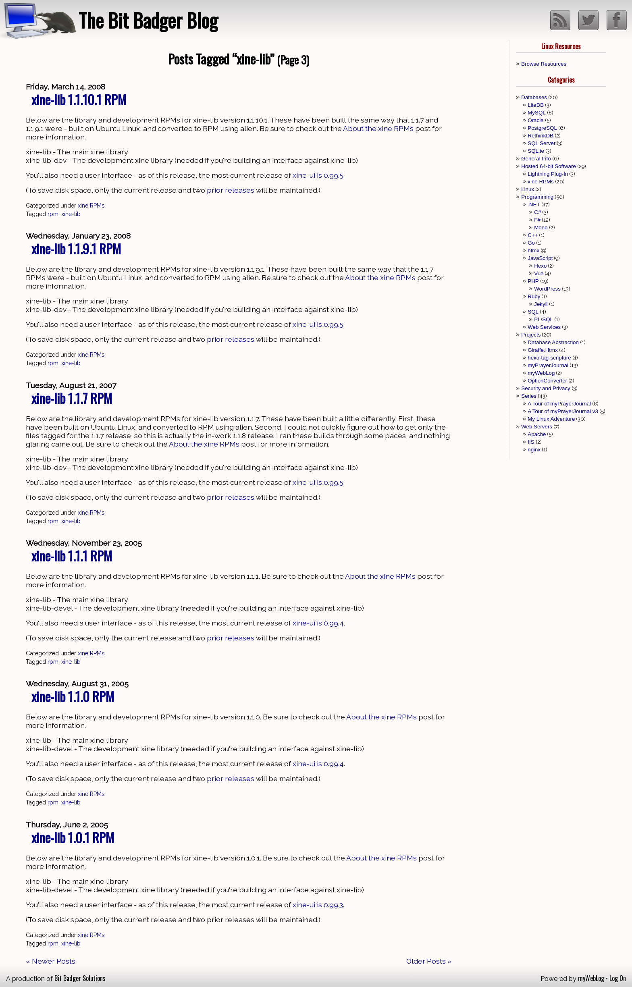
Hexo (540, 266)
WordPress (547, 289)
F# (537, 220)
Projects (531, 335)
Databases (534, 97)
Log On (617, 978)
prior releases (230, 190)
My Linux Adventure (551, 419)
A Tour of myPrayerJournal (559, 404)
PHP (533, 281)
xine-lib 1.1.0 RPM (72, 696)
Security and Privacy (545, 388)
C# (537, 212)
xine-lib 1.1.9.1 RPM (76, 248)
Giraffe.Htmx (543, 350)
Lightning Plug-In (548, 174)
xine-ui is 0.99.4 (318, 623)
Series (528, 396)
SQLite (536, 151)
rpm (53, 213)
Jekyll (540, 304)
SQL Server (541, 143)
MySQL (536, 113)
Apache (537, 434)
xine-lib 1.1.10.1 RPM (78, 99)
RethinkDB (540, 136)
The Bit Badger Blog (148, 20)
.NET (534, 205)
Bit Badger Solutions (80, 978)
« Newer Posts (50, 961)
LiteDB (536, 105)
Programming (537, 197)
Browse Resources (543, 64)
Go (531, 243)
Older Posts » (428, 961)
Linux (527, 189)
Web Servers (536, 427)
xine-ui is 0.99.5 (318, 175)
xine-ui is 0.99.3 (318, 904)
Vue (538, 273)
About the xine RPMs (378, 128)
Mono (540, 227)
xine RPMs (91, 205)
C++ (533, 235)
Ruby (534, 296)
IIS (531, 442)
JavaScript (540, 258)
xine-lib (71, 213)
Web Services (544, 327)
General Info (536, 159)
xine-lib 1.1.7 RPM (71, 398)
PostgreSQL (542, 128)
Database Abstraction (553, 342)
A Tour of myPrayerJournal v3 (563, 411)
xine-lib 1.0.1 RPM (72, 837)
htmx (533, 250)
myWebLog (541, 373)
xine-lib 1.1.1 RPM (71, 555)
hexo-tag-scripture (549, 358)
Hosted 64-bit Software (548, 166)
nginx (534, 450)
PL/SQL (543, 319)
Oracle (535, 120)
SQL (533, 312)
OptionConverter (547, 381)
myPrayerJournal (548, 365)
